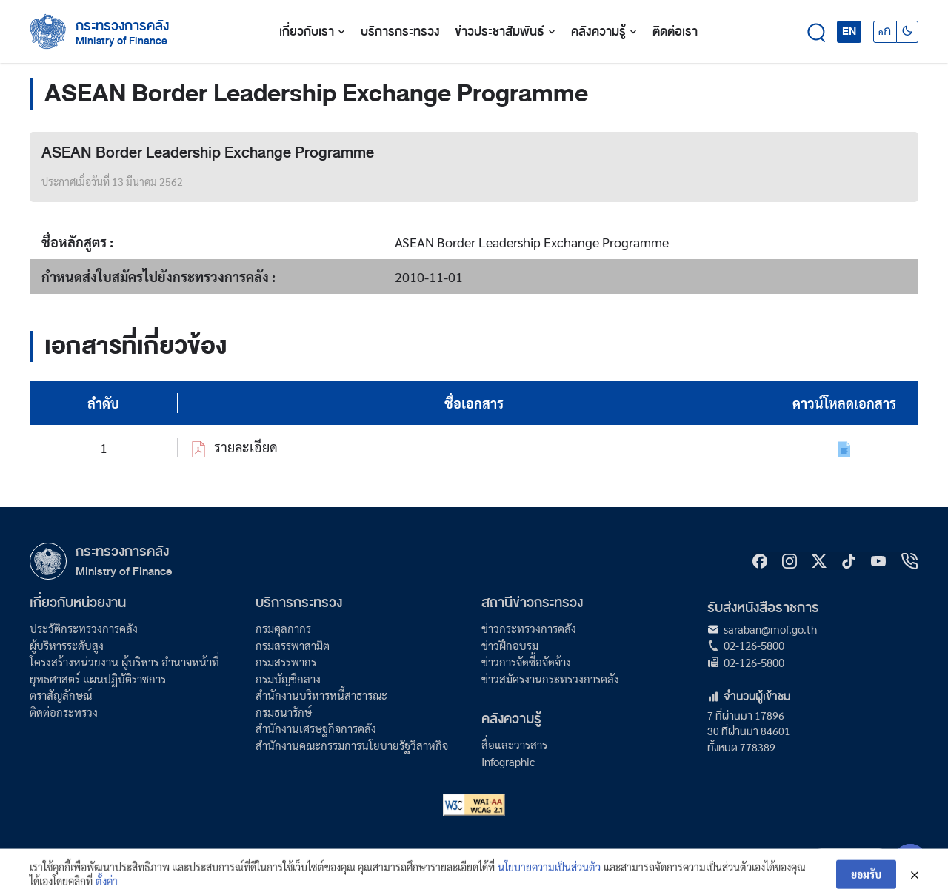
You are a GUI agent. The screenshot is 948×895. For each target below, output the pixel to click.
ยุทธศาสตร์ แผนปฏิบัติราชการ (98, 678)
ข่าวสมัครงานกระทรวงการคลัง (550, 678)
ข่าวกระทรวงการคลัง (528, 628)
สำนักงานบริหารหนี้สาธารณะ (321, 695)
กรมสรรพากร (286, 661)
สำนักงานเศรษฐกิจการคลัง (316, 728)
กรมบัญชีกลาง (288, 678)
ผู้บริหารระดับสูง (67, 645)
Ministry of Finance (124, 571)
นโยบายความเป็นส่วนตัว (549, 874)
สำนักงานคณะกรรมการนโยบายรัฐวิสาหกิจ (352, 745)
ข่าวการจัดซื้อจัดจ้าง (526, 661)
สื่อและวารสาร (514, 744)
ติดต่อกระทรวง (64, 712)
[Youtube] (878, 561)
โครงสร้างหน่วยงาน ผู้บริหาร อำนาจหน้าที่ (124, 661)
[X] (819, 561)
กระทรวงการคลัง (122, 26)
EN (849, 31)
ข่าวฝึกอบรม (509, 645)
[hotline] (909, 561)
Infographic (508, 761)
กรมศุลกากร (283, 628)
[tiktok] (848, 561)
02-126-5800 (754, 645)
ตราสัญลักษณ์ (61, 695)
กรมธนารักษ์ (284, 712)
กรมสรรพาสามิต (293, 645)
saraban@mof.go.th (770, 629)
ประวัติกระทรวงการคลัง (84, 628)
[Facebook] (759, 561)
